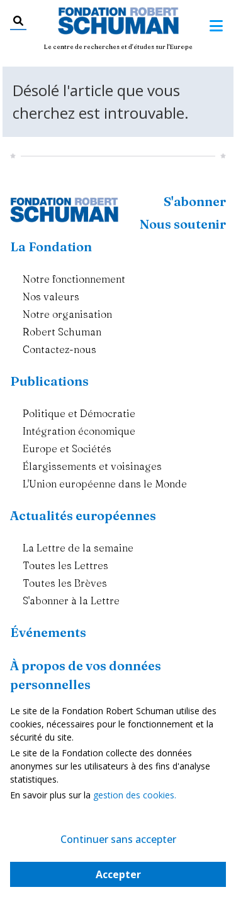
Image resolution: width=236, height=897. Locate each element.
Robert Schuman (62, 331)
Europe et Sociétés (67, 448)
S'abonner (195, 201)
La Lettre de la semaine (78, 547)
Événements (48, 632)
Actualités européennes (83, 515)
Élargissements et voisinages (92, 466)
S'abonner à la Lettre (71, 600)
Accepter (118, 874)
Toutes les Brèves (65, 583)
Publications (49, 381)
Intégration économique (79, 431)
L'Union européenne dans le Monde (105, 483)
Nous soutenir (183, 224)
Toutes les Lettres (65, 565)
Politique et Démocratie (79, 413)
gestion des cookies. (134, 795)
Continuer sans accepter (118, 839)
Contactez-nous (59, 349)
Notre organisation (67, 314)
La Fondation (51, 246)
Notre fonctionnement (74, 279)
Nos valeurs (51, 296)
